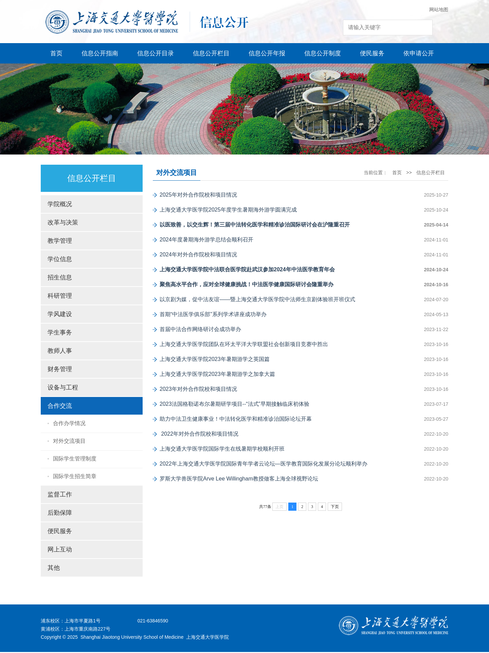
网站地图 (438, 9)
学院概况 (60, 205)
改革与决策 (63, 223)
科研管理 (60, 296)
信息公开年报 (267, 54)
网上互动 (60, 550)
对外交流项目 (69, 442)
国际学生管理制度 (74, 459)
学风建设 (60, 315)
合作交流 (60, 406)
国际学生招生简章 (74, 477)
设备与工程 (63, 388)
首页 (56, 54)
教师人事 (60, 351)
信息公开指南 (100, 54)
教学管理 (60, 241)
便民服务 (372, 54)
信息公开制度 (322, 54)
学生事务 (60, 333)
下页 (335, 507)
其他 (54, 568)
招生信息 (60, 278)
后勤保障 (60, 513)
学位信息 (60, 260)
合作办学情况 (69, 424)
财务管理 (60, 370)
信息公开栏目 (211, 54)
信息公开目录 (155, 54)
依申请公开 (418, 54)
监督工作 (60, 495)
